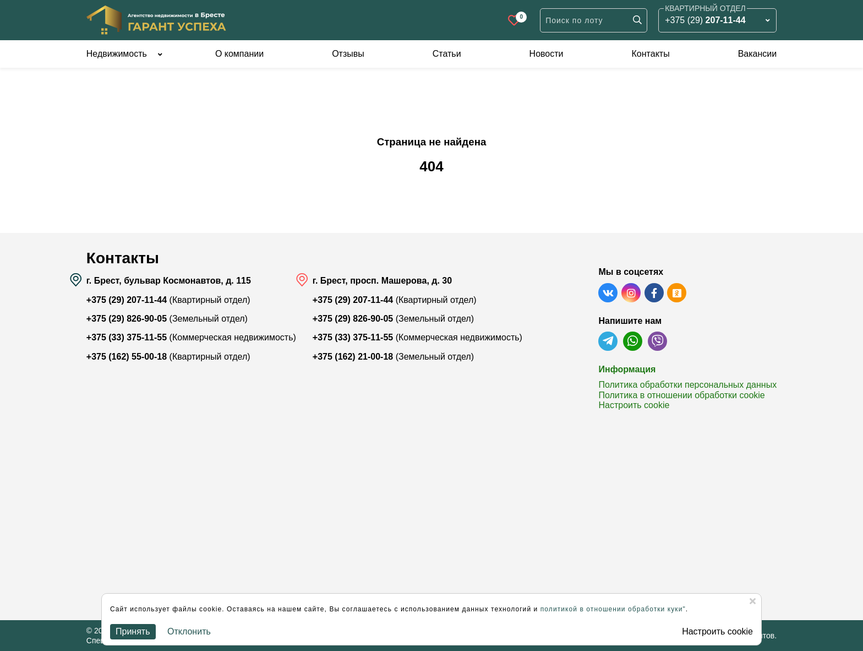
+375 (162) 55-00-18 (126, 356)
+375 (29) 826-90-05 (126, 318)
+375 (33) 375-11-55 (126, 337)
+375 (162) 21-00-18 (353, 356)
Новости (546, 53)
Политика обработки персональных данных (687, 384)
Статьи (447, 53)
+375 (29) (705, 20)
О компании (239, 53)
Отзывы (348, 53)
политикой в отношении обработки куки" (613, 609)
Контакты (651, 53)
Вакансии (757, 53)
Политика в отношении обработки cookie (681, 395)
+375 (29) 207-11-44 (126, 300)
